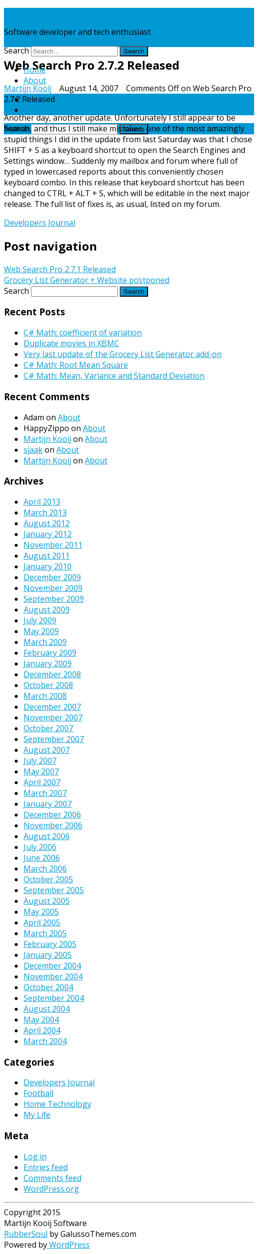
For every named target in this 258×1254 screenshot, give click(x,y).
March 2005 (45, 933)
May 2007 (41, 771)
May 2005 (41, 911)
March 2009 (45, 642)
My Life (37, 1114)
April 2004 (42, 1030)
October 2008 (48, 685)
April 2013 (42, 501)
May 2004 (41, 1019)
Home (35, 69)
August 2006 (47, 836)
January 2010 (48, 566)
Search (16, 50)
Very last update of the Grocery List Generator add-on (123, 354)
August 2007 (47, 749)
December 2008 (52, 674)
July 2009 (40, 620)
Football (38, 1093)
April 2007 (42, 782)
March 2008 (45, 696)
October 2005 (48, 879)
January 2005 (48, 954)
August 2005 (47, 901)
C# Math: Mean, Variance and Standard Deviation (114, 375)
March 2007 (45, 793)
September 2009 (54, 598)
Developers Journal (39, 222)
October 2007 (48, 728)
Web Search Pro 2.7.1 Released (60, 269)
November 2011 (53, 544)
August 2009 (47, 609)
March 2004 (45, 1041)
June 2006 (42, 857)
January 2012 (48, 534)
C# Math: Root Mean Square (76, 364)
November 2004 (53, 976)
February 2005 (50, 944)
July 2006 (40, 847)
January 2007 (48, 803)
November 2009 (53, 588)
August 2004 (47, 1008)
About (35, 80)
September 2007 (54, 739)
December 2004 (52, 965)
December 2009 (52, 577)
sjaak (33, 449)
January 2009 (48, 663)
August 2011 (47, 555)
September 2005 (54, 890)
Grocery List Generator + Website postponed (86, 280)
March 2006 (45, 868)
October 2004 (48, 987)
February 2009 (50, 652)
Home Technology (57, 1104)
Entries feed (46, 1167)
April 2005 (42, 922)
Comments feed (52, 1178)
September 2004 (54, 998)
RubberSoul (26, 1233)
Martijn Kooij (28, 13)
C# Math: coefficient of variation (83, 332)
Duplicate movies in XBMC (71, 343)
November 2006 (53, 825)
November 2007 (53, 717)
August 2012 (47, 523)
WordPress (68, 1244)
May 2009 (41, 631)
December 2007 (52, 706)
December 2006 (52, 814)
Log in (35, 1156)
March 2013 (45, 512)
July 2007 (40, 760)
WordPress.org (51, 1188)
